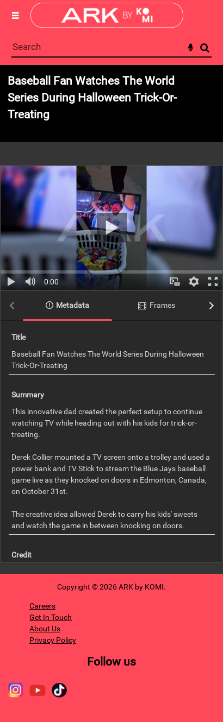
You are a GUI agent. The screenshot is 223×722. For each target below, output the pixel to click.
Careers (42, 605)
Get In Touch (50, 617)
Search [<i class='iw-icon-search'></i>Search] (204, 47)
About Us (44, 628)
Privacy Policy (52, 640)
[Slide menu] (15, 15)
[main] (111, 319)
